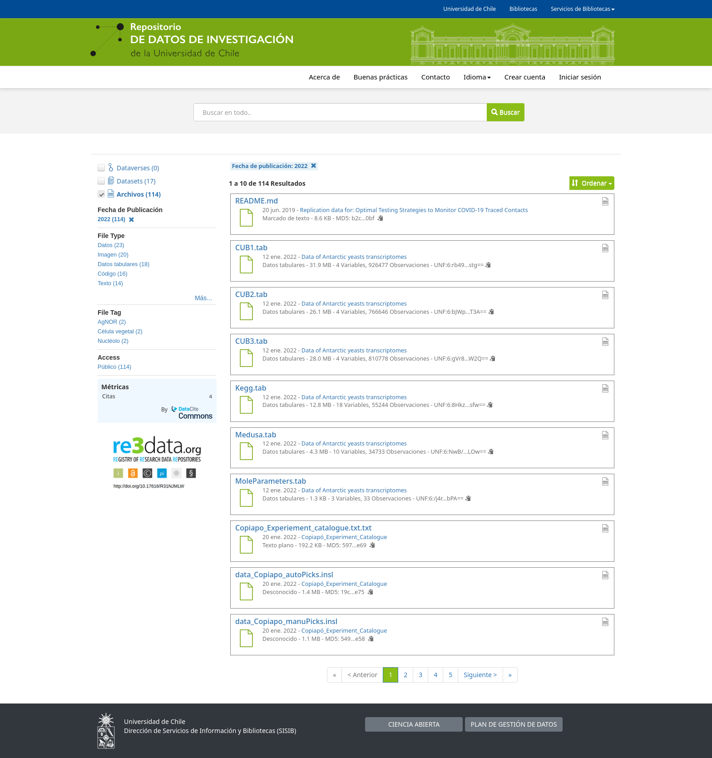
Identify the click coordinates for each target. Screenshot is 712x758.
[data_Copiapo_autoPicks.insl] (246, 593)
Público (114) (114, 367)
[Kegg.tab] (246, 406)
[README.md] (246, 219)
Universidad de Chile (469, 9)
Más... (203, 298)
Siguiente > (480, 674)
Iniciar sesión (580, 76)
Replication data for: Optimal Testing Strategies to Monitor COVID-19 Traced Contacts (414, 210)
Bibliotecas (523, 9)
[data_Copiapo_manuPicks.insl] (246, 639)
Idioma (477, 76)
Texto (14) (110, 283)
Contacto (435, 76)
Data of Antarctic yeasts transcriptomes (354, 257)
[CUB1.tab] (246, 266)
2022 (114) (116, 219)
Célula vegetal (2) (120, 331)
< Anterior (362, 674)
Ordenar (592, 182)
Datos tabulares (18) (123, 264)
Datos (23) (111, 245)
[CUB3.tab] (246, 359)
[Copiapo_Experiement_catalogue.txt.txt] (246, 546)
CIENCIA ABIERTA (414, 724)
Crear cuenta (524, 76)
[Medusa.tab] (246, 452)
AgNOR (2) (112, 322)
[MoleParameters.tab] (246, 499)
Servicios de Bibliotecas (583, 9)
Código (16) (113, 274)
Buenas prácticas (381, 76)
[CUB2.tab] (246, 312)
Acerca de (324, 76)
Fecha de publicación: (274, 166)
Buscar (505, 112)
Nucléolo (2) (113, 341)
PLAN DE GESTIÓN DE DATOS (514, 724)
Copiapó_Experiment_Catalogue (344, 537)
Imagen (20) (113, 255)
